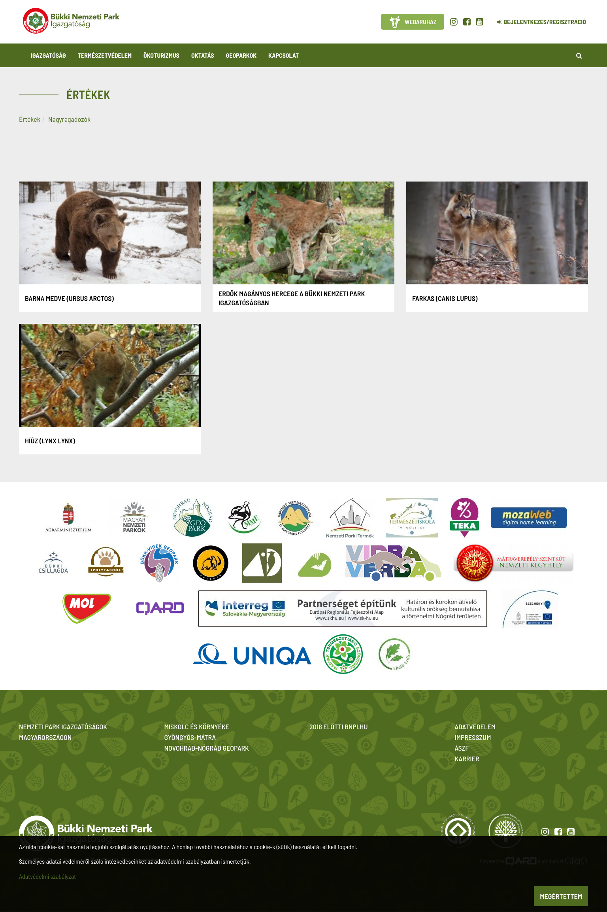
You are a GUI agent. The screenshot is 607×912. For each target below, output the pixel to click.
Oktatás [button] (202, 55)
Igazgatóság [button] (48, 55)
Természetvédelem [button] (105, 55)
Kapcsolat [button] (283, 55)
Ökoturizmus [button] (161, 55)
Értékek (29, 119)
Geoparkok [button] (241, 55)
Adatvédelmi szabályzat (47, 876)
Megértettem (561, 896)
